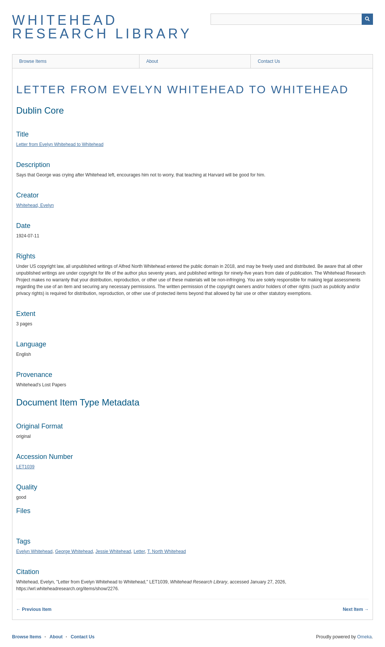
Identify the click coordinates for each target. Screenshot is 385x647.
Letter (139, 551)
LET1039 (25, 466)
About (152, 61)
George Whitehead (74, 551)
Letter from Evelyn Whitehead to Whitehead (182, 89)
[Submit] (367, 19)
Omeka (364, 636)
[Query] (292, 19)
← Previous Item (34, 609)
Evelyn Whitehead (34, 551)
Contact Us (269, 61)
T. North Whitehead (166, 551)
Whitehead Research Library (102, 26)
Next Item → (356, 609)
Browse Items (33, 61)
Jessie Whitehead (113, 551)
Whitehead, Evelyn (35, 205)
